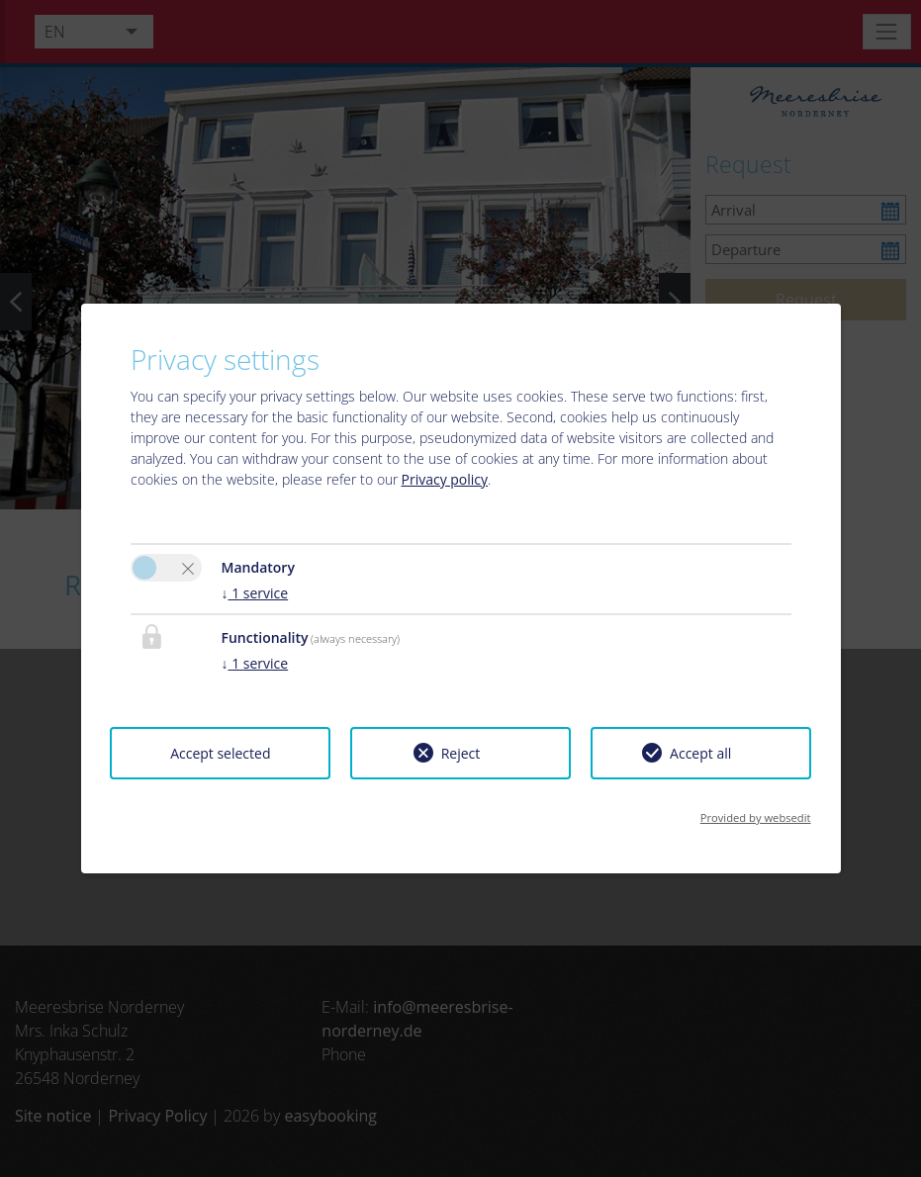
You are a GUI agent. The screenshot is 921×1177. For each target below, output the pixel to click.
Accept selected (220, 753)
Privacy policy (445, 479)
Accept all (700, 753)
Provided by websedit (755, 817)
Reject (461, 753)
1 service (255, 593)
